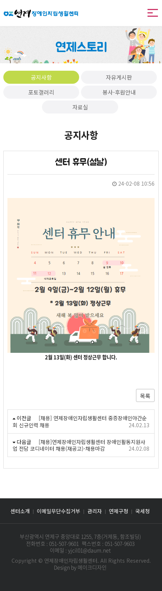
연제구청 (118, 511)
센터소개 (20, 511)
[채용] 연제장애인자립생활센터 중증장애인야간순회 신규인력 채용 (80, 421)
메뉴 (152, 13)
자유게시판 (119, 77)
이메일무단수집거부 (58, 511)
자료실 (80, 107)
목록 (145, 396)
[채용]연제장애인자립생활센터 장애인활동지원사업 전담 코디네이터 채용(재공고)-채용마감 (79, 445)
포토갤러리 (41, 92)
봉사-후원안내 (119, 92)
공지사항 (41, 77)
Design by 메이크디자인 (80, 567)
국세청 (142, 511)
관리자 (94, 511)
